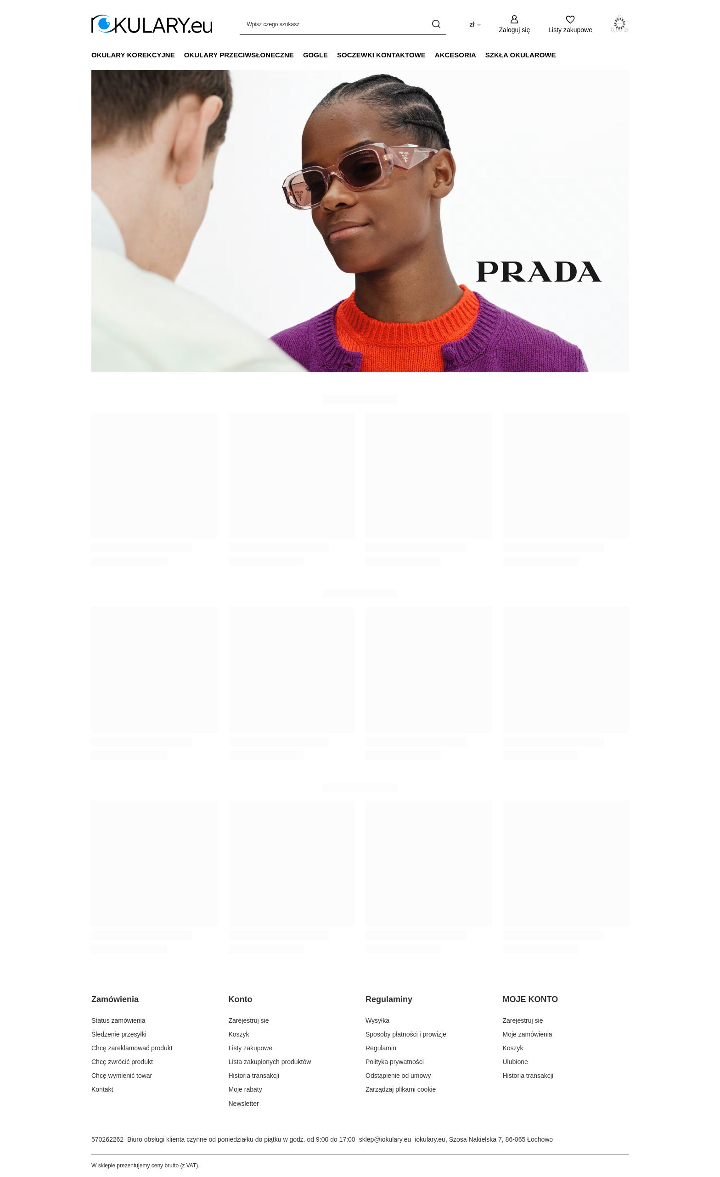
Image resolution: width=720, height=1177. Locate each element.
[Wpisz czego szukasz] (343, 24)
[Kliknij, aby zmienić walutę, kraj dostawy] (474, 23)
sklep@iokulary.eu (385, 1139)
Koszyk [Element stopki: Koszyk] (239, 1034)
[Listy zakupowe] (570, 24)
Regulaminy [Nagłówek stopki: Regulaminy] (389, 999)
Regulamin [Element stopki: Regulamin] (381, 1048)
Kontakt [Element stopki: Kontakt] (102, 1089)
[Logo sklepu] (151, 24)
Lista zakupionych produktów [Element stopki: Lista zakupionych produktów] (270, 1061)
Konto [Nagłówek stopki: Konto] (241, 999)
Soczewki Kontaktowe (381, 55)
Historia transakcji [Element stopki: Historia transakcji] (254, 1075)
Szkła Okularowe (520, 55)
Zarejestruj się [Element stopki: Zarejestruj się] (249, 1020)
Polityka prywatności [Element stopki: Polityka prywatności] (395, 1061)
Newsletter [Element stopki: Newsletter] (244, 1103)
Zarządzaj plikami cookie (401, 1089)
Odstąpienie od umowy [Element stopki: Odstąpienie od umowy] (398, 1075)
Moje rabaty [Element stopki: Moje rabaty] (245, 1089)
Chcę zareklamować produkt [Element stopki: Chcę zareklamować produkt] (132, 1048)
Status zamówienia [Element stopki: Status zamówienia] (118, 1020)
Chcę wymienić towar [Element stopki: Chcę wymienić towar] (121, 1075)
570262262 (107, 1139)
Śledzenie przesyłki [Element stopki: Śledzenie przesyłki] (118, 1034)
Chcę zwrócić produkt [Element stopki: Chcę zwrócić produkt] (122, 1061)
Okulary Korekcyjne (133, 55)
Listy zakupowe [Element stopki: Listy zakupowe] (251, 1048)
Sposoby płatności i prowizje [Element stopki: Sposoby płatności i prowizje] (406, 1034)
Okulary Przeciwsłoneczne (239, 55)
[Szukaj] (436, 24)
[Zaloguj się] (514, 24)
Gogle (315, 55)
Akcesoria (455, 55)
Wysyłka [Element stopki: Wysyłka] (377, 1020)
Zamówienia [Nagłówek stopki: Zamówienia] (115, 999)
